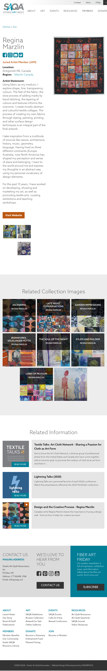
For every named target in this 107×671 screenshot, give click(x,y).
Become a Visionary (35, 635)
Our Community (10, 639)
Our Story (7, 618)
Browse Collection (34, 618)
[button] (10, 232)
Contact (77, 2)
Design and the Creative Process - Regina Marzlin (64, 507)
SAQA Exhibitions (34, 614)
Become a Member (58, 635)
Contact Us (50, 585)
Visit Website (13, 215)
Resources (70, 10)
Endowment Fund (34, 639)
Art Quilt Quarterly (81, 618)
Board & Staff (9, 621)
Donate (31, 631)
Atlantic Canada (23, 74)
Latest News (9, 614)
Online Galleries (33, 625)
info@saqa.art (16, 579)
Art (42, 10)
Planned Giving (33, 642)
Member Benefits (11, 635)
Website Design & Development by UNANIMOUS (72, 666)
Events (54, 10)
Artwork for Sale (34, 621)
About (31, 10)
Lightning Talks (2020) (47, 476)
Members (87, 10)
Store (88, 2)
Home (6, 26)
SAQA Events (55, 614)
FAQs (98, 2)
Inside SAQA (9, 642)
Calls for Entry (55, 618)
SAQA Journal (78, 621)
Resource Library (11, 646)
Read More (20, 464)
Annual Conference (58, 621)
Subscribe (90, 587)
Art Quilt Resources (81, 614)
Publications (9, 625)
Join (51, 631)
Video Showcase (80, 625)
